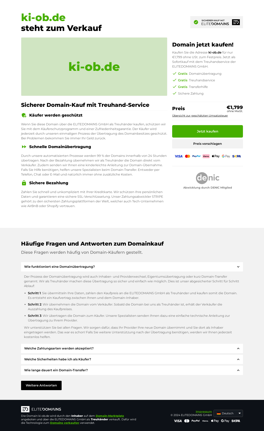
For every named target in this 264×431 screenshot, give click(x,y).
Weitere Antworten (41, 385)
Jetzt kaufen (207, 131)
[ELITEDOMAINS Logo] (79, 409)
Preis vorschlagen (207, 144)
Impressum (204, 411)
